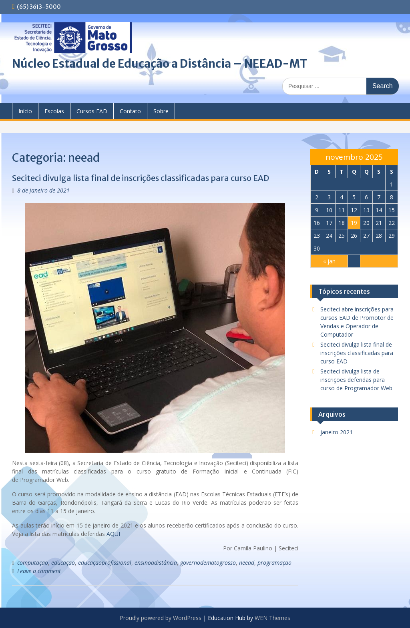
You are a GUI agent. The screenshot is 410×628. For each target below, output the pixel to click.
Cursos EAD (91, 111)
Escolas (54, 111)
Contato (130, 111)
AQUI (113, 534)
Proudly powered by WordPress (160, 618)
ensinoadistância (156, 562)
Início (25, 111)
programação (274, 562)
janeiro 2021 (336, 432)
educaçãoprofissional (104, 562)
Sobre (161, 111)
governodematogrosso (208, 562)
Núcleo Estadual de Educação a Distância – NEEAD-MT (159, 63)
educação (63, 562)
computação (32, 562)
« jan (329, 261)
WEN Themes (272, 618)
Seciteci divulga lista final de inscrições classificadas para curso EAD (140, 178)
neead (246, 562)
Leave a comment (39, 571)
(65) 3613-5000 (39, 6)
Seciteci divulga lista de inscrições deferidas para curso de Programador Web (356, 379)
